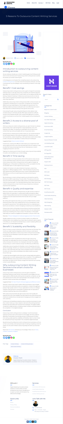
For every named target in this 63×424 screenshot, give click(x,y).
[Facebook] (6, 64)
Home (28, 2)
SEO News (46, 175)
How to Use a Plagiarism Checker (53, 289)
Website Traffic (48, 209)
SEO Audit (46, 171)
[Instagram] (11, 64)
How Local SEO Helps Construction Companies (53, 226)
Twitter (36, 329)
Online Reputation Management (49, 157)
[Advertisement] (51, 52)
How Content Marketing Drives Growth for (54, 247)
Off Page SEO (47, 150)
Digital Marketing (48, 123)
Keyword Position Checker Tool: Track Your (54, 268)
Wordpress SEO (48, 212)
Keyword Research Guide (50, 139)
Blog (53, 2)
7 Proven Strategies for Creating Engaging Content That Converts (24, 216)
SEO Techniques (48, 182)
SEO (45, 168)
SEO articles (12, 329)
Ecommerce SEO (48, 126)
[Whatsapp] (14, 64)
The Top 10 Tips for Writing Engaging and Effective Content (26, 282)
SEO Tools (48, 2)
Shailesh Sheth (8, 58)
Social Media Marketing (50, 195)
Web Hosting (47, 205)
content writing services (9, 81)
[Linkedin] (9, 64)
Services (41, 3)
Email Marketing (48, 129)
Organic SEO (47, 161)
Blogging (46, 113)
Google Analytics (48, 136)
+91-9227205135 (11, 7)
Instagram (15, 331)
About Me (34, 2)
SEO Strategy (47, 178)
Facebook (10, 331)
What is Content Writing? (18, 141)
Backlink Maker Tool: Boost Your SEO (54, 282)
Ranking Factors (48, 165)
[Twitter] (4, 64)
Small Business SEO (49, 192)
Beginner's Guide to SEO (50, 109)
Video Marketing (48, 198)
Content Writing (31, 58)
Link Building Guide (49, 143)
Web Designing (48, 202)
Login (57, 2)
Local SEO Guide (48, 146)
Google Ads (47, 133)
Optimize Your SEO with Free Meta (53, 275)
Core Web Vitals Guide (49, 119)
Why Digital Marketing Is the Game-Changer (54, 241)
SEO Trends (47, 188)
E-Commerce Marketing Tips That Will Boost (53, 234)
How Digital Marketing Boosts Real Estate (54, 261)
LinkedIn (5, 331)
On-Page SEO (47, 153)
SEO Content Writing (16, 346)
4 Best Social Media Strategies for (54, 254)
